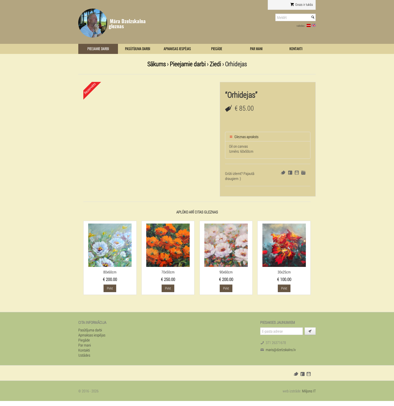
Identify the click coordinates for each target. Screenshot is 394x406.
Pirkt (110, 288)
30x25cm (284, 271)
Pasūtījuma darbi (137, 48)
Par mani (256, 48)
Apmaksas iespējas (177, 48)
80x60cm (109, 271)
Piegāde (216, 48)
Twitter (283, 172)
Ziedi (215, 64)
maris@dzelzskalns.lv (281, 349)
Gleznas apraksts (243, 136)
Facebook (290, 173)
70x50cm (168, 271)
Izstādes (84, 355)
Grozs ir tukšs (301, 4)
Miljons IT (309, 390)
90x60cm (226, 271)
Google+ (303, 173)
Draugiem (297, 173)
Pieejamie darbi (98, 48)
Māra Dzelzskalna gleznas (127, 23)
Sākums (156, 64)
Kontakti (295, 48)
